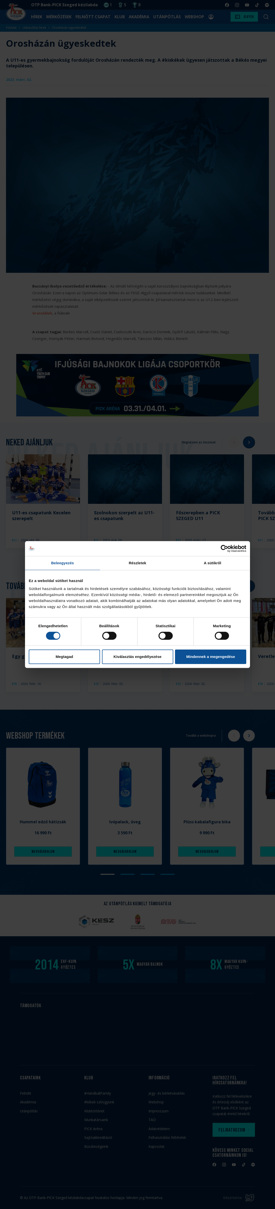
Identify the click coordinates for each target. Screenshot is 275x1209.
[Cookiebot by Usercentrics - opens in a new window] (224, 548)
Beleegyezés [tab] (62, 563)
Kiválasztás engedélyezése (138, 656)
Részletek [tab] (137, 563)
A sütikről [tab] (212, 563)
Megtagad (64, 656)
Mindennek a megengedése (210, 656)
